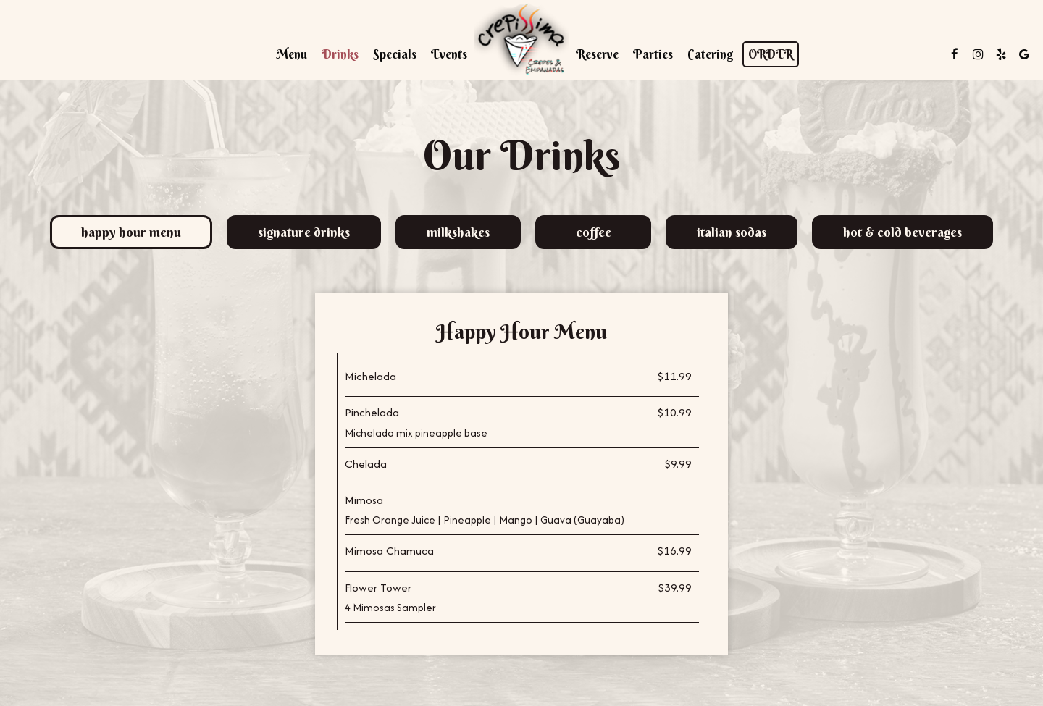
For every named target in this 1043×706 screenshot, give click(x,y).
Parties (653, 54)
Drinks (340, 54)
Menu (291, 54)
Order (770, 54)
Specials (394, 54)
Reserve (597, 54)
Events (449, 54)
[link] (521, 40)
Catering (710, 54)
